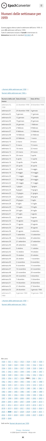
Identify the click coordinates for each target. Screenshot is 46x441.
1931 (28, 365)
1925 (34, 361)
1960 (33, 378)
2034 (16, 415)
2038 (40, 415)
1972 (22, 385)
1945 (28, 372)
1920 (3, 361)
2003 (40, 398)
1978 (16, 388)
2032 (3, 415)
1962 (3, 382)
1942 (9, 372)
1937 (22, 368)
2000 (22, 398)
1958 (22, 378)
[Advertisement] (23, 62)
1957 (16, 378)
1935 (9, 368)
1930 (22, 365)
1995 (34, 395)
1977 (9, 388)
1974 (34, 385)
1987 (28, 392)
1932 (34, 365)
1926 (40, 361)
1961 (40, 378)
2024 (40, 408)
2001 (28, 398)
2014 (22, 405)
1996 (40, 395)
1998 (9, 398)
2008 (28, 402)
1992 (16, 395)
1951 (22, 375)
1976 (3, 388)
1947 (40, 372)
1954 (40, 375)
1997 (3, 398)
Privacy (18, 430)
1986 (22, 392)
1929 (16, 365)
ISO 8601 (28, 35)
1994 (28, 395)
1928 (9, 365)
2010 (40, 402)
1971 (16, 385)
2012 (9, 405)
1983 (3, 392)
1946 (34, 372)
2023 (34, 408)
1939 (34, 368)
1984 (9, 392)
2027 (16, 412)
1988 (34, 392)
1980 (28, 388)
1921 (9, 361)
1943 (16, 372)
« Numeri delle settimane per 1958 (14, 89)
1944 (22, 372)
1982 (40, 388)
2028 (22, 412)
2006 (16, 402)
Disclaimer (26, 430)
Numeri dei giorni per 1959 (19, 423)
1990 (3, 395)
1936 (16, 368)
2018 (3, 408)
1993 (22, 395)
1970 (9, 385)
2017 (40, 405)
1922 (16, 361)
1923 (22, 361)
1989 (40, 392)
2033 (9, 415)
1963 (9, 382)
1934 (3, 368)
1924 (28, 361)
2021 (22, 408)
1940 (40, 368)
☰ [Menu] (41, 5)
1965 (22, 382)
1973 (28, 385)
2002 (34, 398)
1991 (9, 395)
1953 (34, 375)
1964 (16, 382)
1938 (28, 368)
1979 (22, 388)
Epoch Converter (21, 432)
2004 (3, 402)
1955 (3, 378)
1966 (28, 382)
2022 (28, 408)
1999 (16, 398)
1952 (28, 375)
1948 (3, 375)
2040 (9, 418)
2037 (34, 415)
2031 (40, 412)
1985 (16, 392)
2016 (34, 405)
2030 (34, 412)
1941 (3, 372)
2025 (3, 412)
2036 (28, 415)
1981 (34, 388)
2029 (28, 412)
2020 (16, 408)
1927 (3, 365)
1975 (40, 385)
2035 (22, 415)
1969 (3, 385)
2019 (9, 408)
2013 (16, 405)
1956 (9, 378)
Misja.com (32, 432)
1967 (34, 382)
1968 (40, 382)
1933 (40, 365)
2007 (22, 402)
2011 (3, 405)
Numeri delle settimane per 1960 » (14, 93)
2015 (28, 405)
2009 (34, 402)
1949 (9, 375)
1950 (16, 375)
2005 (9, 402)
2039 (3, 418)
